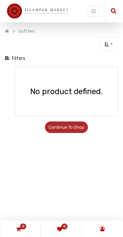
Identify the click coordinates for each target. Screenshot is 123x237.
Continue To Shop (66, 127)
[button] (108, 44)
